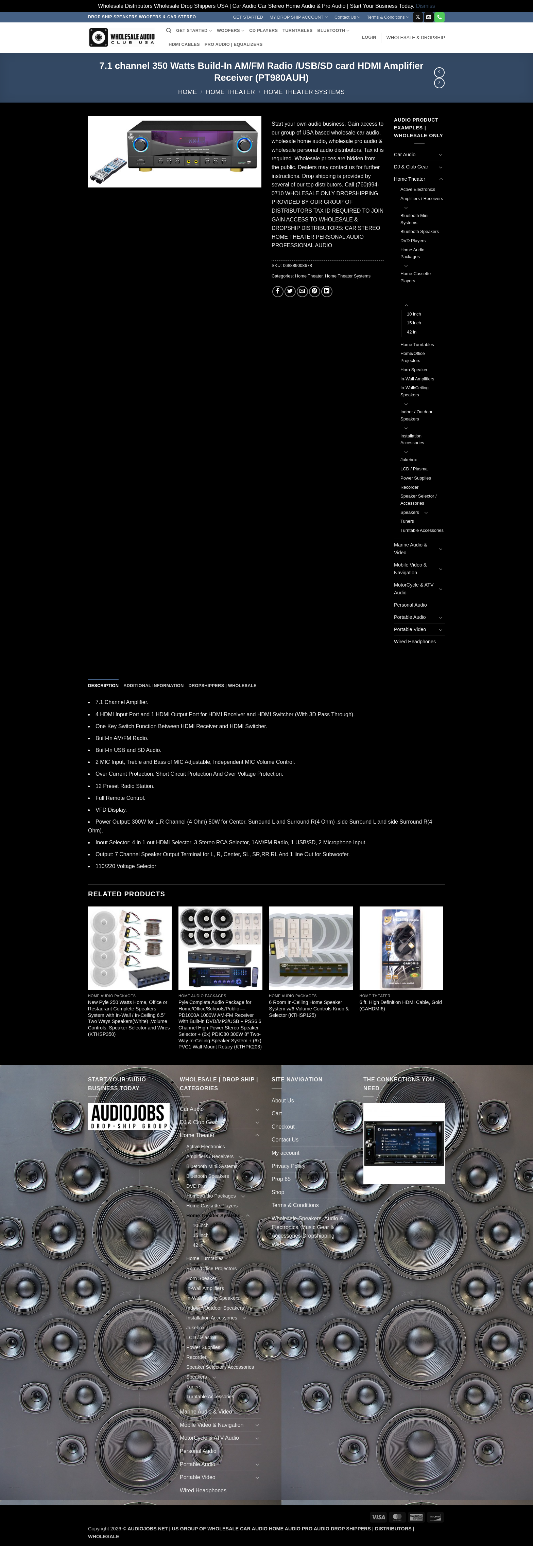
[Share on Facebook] (277, 291)
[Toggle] (441, 154)
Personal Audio (410, 605)
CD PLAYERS (263, 30)
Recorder (409, 487)
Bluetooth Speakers (419, 231)
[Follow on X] (418, 17)
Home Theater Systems (304, 91)
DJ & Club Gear (411, 166)
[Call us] (439, 17)
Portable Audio (410, 617)
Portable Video (410, 629)
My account (285, 1153)
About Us (283, 1100)
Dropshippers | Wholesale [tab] (222, 685)
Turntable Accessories (422, 530)
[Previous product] (439, 83)
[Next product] (439, 72)
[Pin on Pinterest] (314, 291)
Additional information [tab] (153, 685)
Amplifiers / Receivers (421, 198)
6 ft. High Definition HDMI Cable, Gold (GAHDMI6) (401, 1005)
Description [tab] (103, 685)
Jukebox (408, 459)
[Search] (168, 30)
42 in (411, 332)
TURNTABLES (297, 30)
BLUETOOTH (333, 31)
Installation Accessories (412, 439)
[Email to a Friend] (302, 291)
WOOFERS (230, 31)
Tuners (407, 521)
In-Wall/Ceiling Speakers (414, 391)
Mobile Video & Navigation (410, 568)
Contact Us (347, 17)
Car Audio (404, 154)
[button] (369, 37)
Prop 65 (281, 1179)
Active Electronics (417, 189)
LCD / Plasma (414, 468)
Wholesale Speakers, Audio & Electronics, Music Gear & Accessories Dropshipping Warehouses (307, 1231)
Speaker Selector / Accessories (418, 499)
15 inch (414, 322)
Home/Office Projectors (412, 357)
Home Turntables (417, 344)
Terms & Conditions (388, 17)
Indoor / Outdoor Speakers (416, 415)
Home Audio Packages (412, 253)
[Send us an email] (429, 17)
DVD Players (413, 240)
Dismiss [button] (425, 6)
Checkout (283, 1127)
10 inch (414, 314)
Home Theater (230, 91)
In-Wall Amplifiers (417, 378)
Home (187, 91)
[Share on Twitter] (290, 291)
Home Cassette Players (415, 277)
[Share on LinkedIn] (326, 291)
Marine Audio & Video (410, 548)
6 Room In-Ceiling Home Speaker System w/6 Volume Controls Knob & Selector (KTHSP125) (309, 1009)
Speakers (409, 512)
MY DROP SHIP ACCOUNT (299, 17)
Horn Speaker (414, 369)
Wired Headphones (415, 641)
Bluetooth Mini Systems (414, 219)
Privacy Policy (289, 1166)
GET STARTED (248, 17)
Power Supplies (415, 478)
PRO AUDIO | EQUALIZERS (234, 44)
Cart (277, 1113)
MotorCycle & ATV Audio (414, 588)
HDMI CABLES (184, 44)
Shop (278, 1192)
